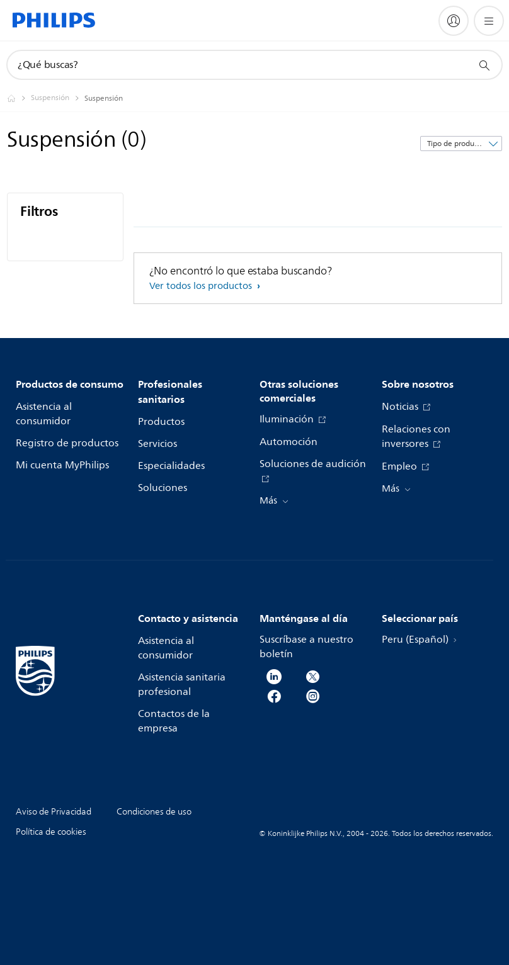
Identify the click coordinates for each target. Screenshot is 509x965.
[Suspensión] (57, 98)
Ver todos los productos (201, 286)
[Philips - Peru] (19, 98)
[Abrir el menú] (489, 21)
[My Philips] (453, 21)
